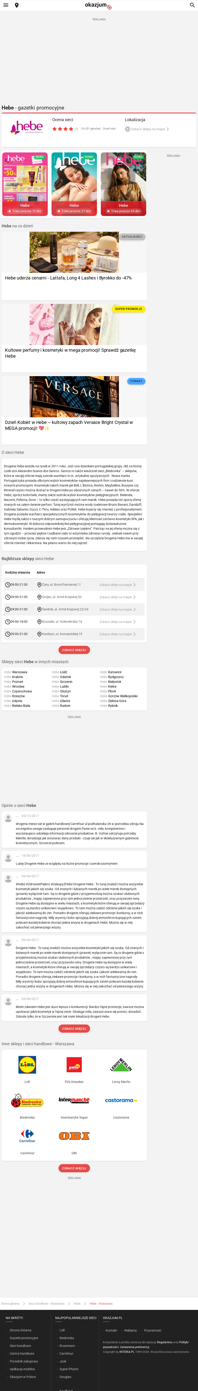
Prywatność (152, 1330)
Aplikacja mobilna (22, 1369)
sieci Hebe (28, 558)
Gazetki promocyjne (24, 1338)
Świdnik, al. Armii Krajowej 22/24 (65, 609)
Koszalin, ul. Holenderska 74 (62, 621)
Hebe (77, 1303)
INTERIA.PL (127, 1352)
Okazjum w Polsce (23, 1377)
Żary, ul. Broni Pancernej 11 (61, 584)
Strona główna (10, 1303)
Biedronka (67, 1338)
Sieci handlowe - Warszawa (46, 1303)
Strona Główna (20, 1330)
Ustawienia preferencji (134, 1347)
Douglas (65, 1377)
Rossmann (67, 1346)
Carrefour (66, 1353)
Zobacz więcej (74, 650)
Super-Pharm (69, 1369)
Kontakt (111, 1330)
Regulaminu (164, 1342)
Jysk (63, 1361)
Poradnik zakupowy (24, 1361)
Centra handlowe (22, 1353)
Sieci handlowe (20, 1346)
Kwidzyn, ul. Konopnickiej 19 (62, 634)
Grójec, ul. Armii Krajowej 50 (62, 597)
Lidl (62, 1330)
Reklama (130, 1330)
